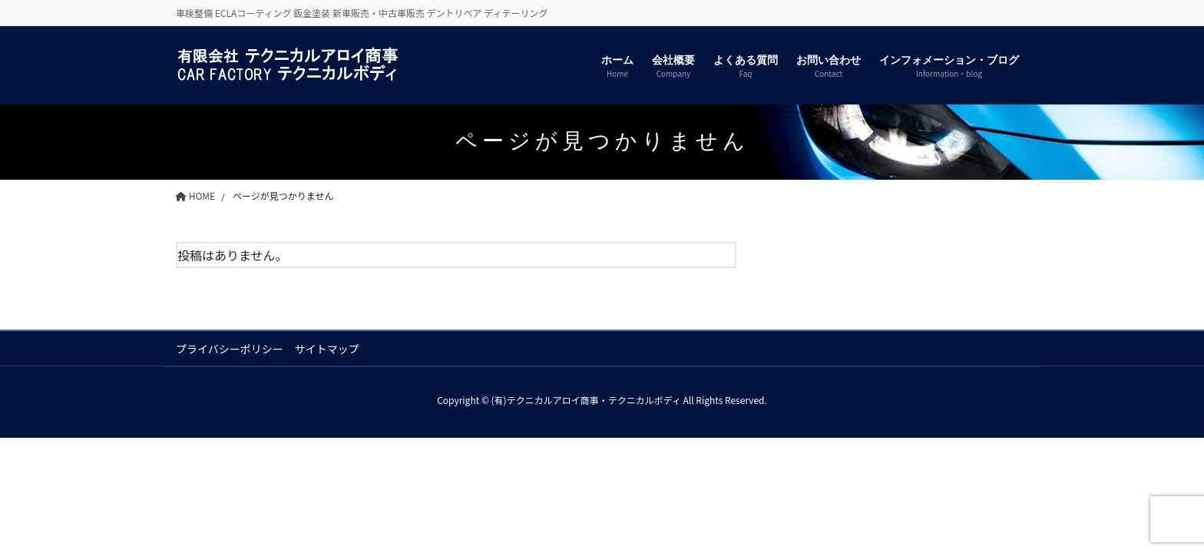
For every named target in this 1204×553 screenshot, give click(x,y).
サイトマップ (327, 348)
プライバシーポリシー (229, 348)
